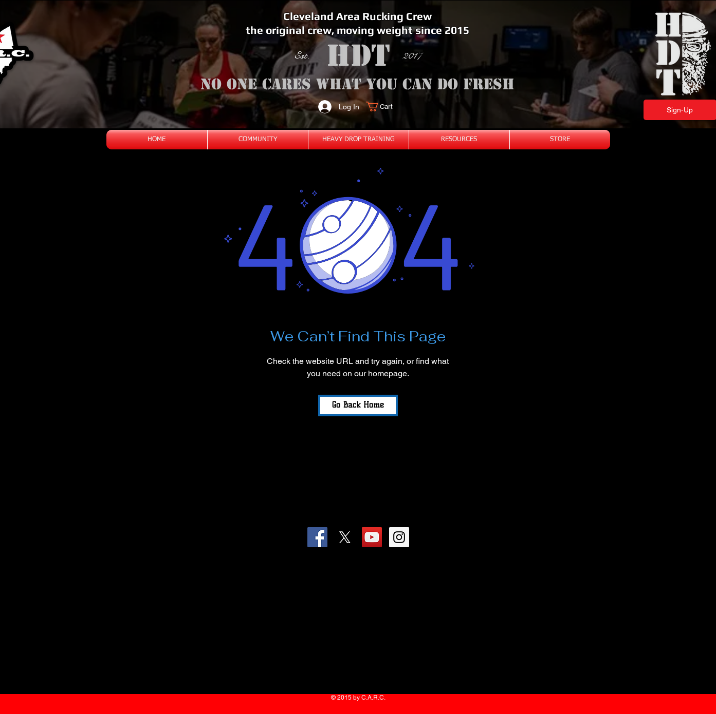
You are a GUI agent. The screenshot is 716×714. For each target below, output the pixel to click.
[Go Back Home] (358, 405)
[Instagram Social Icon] (399, 537)
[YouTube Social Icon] (372, 537)
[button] (385, 106)
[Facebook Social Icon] (317, 537)
